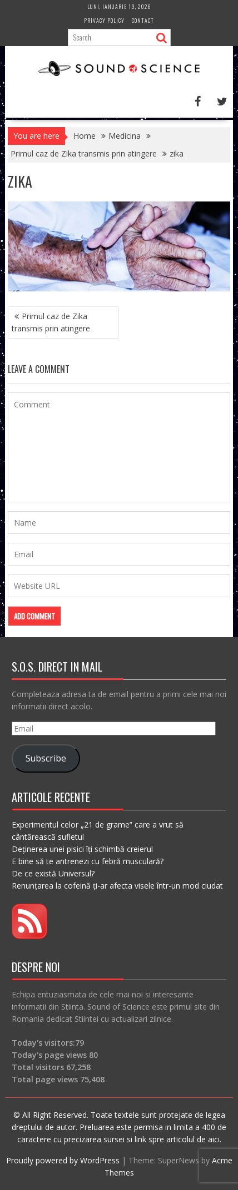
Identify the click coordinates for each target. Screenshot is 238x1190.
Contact (143, 20)
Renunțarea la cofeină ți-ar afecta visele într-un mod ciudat (117, 885)
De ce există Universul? (53, 873)
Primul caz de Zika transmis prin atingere (51, 322)
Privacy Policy (104, 20)
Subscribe (46, 758)
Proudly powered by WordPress (63, 1160)
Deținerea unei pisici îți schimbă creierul (82, 849)
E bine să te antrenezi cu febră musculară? (87, 861)
